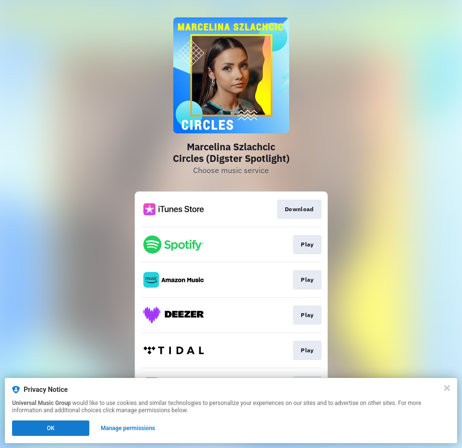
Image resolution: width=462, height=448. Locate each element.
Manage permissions (128, 428)
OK (51, 428)
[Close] (447, 388)
